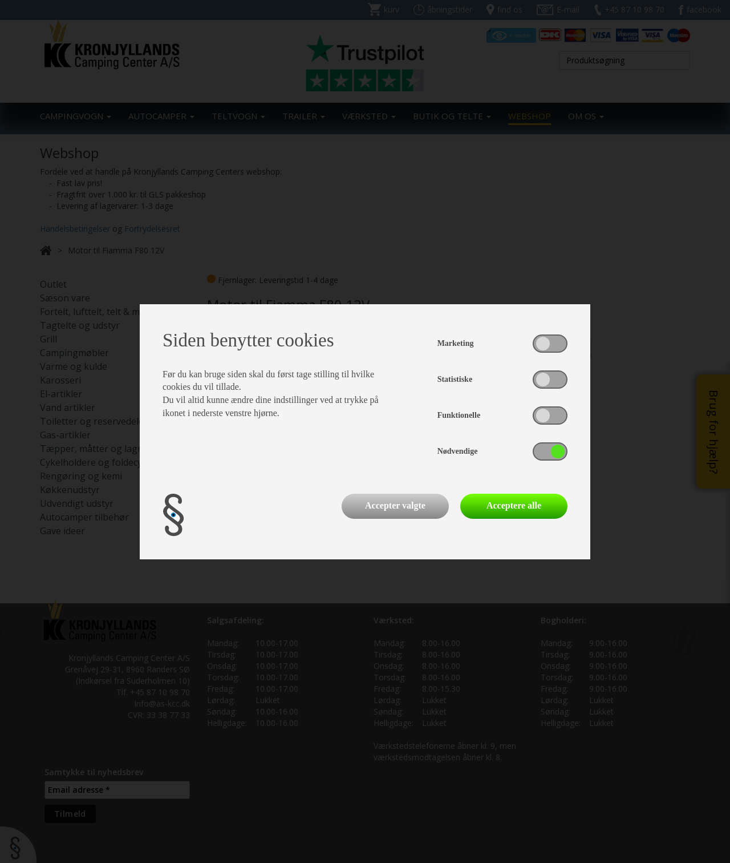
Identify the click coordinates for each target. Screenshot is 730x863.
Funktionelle (458, 415)
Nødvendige (457, 451)
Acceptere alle (513, 505)
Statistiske (454, 379)
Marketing (455, 343)
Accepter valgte (395, 505)
